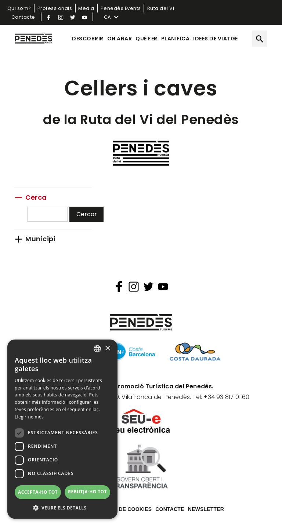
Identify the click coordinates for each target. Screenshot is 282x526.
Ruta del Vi (160, 8)
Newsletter (206, 509)
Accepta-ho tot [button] (38, 492)
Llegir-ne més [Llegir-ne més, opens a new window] (29, 417)
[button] (62, 507)
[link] (52, 197)
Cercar (86, 214)
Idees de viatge (215, 38)
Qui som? (19, 8)
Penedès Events (121, 8)
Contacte (23, 17)
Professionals (54, 8)
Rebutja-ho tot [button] (87, 492)
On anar (119, 38)
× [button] (107, 348)
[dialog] (62, 429)
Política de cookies (122, 509)
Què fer (146, 38)
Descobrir (88, 38)
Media (86, 8)
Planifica (175, 38)
